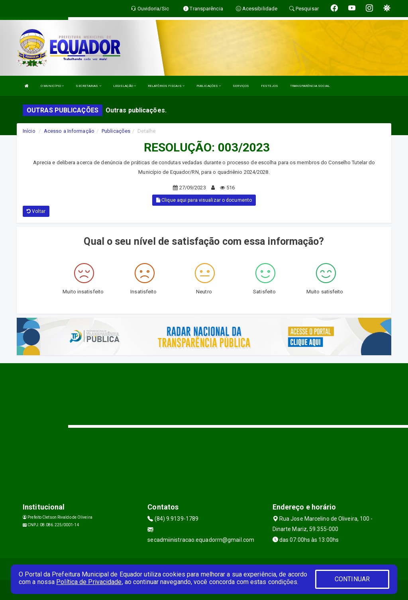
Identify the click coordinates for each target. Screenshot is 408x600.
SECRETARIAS (88, 86)
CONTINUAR (352, 579)
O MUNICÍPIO (52, 86)
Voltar (36, 211)
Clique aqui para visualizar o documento (204, 200)
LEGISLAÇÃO (124, 86)
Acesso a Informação (69, 131)
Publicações (116, 131)
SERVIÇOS (241, 86)
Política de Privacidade (89, 582)
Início (29, 131)
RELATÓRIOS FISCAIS (166, 86)
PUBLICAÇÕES (208, 86)
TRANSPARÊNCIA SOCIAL (310, 86)
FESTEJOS (269, 86)
